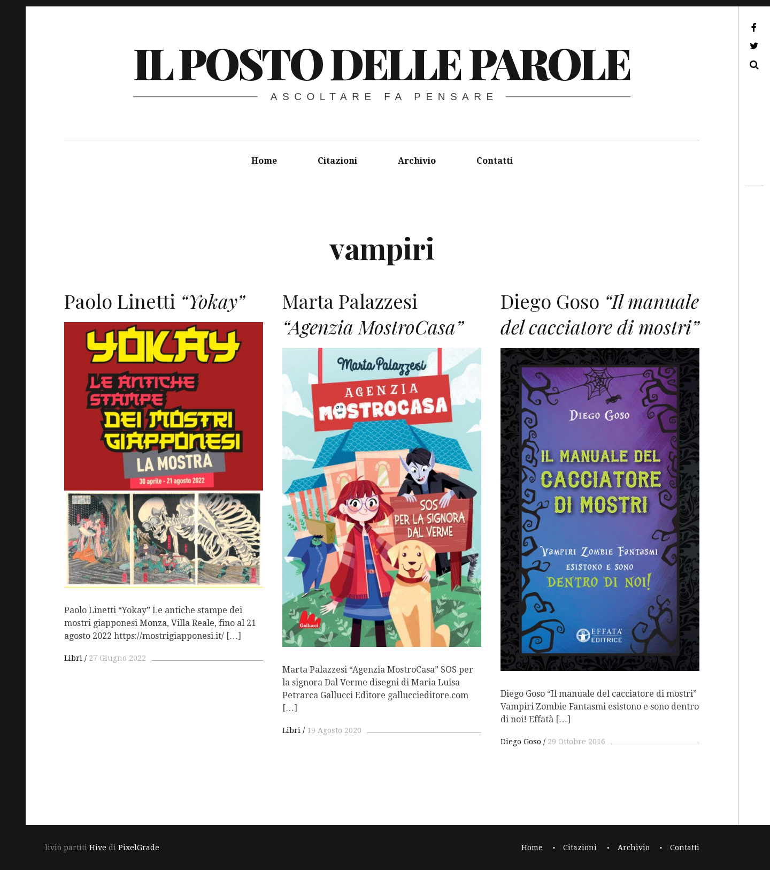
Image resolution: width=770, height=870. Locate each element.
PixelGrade (138, 847)
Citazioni (337, 161)
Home (264, 161)
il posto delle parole (381, 62)
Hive (97, 847)
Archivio (417, 161)
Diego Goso (520, 741)
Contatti (494, 161)
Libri (73, 658)
